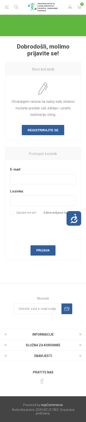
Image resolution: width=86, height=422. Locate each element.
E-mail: (15, 169)
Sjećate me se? (26, 212)
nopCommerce (52, 405)
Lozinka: (17, 191)
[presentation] (45, 229)
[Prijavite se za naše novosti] (37, 308)
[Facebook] (42, 381)
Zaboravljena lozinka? (59, 212)
